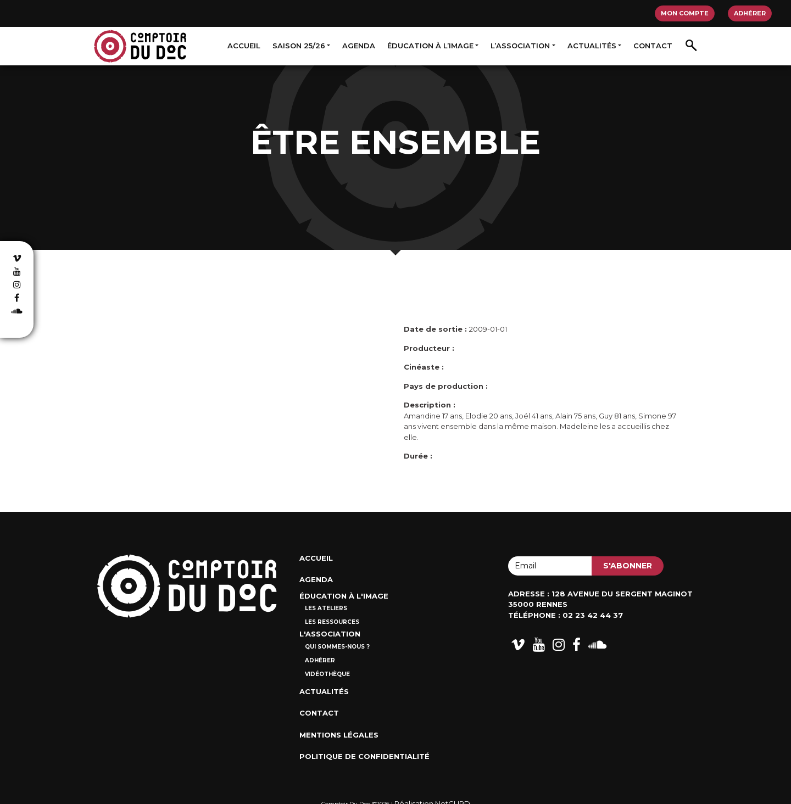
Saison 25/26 (298, 45)
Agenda (358, 45)
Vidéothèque (327, 674)
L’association (520, 45)
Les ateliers (326, 608)
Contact (652, 45)
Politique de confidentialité (364, 756)
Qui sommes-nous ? (337, 646)
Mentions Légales (338, 734)
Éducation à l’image (430, 45)
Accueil (243, 45)
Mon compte (685, 13)
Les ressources (332, 622)
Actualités (591, 45)
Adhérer (750, 13)
